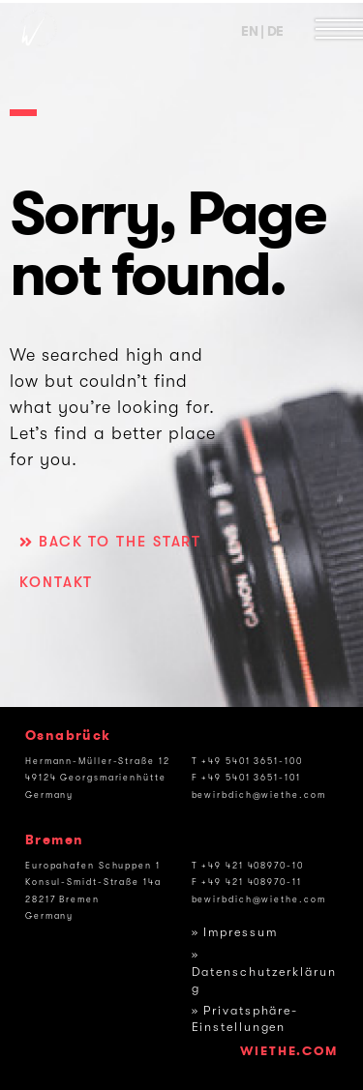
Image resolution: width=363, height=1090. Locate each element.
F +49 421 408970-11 (247, 882)
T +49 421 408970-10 (248, 865)
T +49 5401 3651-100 (247, 761)
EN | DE (262, 31)
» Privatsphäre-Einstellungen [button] (245, 1019)
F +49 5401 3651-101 (246, 777)
